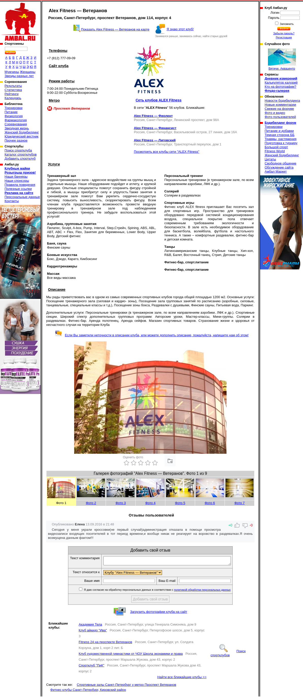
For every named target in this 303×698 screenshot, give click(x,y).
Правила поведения (20, 185)
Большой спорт (276, 147)
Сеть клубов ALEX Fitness (159, 100)
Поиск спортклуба (18, 150)
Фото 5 (180, 503)
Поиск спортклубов (228, 655)
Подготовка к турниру (281, 143)
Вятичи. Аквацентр (282, 59)
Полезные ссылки (18, 189)
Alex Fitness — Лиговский (155, 140)
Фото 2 (91, 503)
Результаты (13, 86)
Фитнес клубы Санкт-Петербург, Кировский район (88, 691)
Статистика (13, 90)
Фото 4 (150, 503)
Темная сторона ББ (280, 135)
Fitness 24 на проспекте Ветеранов (105, 643)
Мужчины (12, 72)
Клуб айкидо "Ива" (93, 632)
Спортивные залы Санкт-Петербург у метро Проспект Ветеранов (126, 686)
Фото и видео (275, 113)
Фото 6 (210, 503)
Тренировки (13, 108)
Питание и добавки (279, 131)
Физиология (14, 116)
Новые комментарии (280, 105)
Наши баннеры (16, 176)
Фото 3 (121, 503)
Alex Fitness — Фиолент (153, 116)
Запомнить (286, 23)
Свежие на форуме (279, 109)
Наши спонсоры (17, 181)
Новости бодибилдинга (282, 100)
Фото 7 (239, 503)
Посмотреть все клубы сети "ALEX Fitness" (166, 152)
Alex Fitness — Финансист (155, 128)
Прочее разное (16, 140)
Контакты (12, 201)
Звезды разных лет (19, 76)
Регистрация (284, 37)
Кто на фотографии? (280, 86)
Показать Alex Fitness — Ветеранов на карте (115, 29)
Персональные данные (22, 197)
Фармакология (16, 120)
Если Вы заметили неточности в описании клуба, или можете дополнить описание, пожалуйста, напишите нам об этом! (151, 335)
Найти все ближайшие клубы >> (181, 678)
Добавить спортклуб (20, 158)
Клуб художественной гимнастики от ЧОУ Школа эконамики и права (131, 655)
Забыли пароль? (284, 33)
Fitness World (275, 151)
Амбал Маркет (276, 171)
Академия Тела (90, 626)
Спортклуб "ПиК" (91, 667)
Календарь (13, 98)
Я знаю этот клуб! (180, 29)
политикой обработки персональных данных (210, 591)
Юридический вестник (21, 136)
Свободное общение (280, 163)
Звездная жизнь (17, 128)
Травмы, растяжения (280, 139)
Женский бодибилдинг (22, 132)
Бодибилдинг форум (280, 123)
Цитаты (270, 159)
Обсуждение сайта (279, 167)
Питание (11, 112)
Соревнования (16, 124)
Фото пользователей (280, 117)
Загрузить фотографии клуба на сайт (158, 613)
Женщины (27, 72)
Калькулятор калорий (281, 82)
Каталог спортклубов (21, 154)
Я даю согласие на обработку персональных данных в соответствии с (164, 591)
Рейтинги (12, 94)
